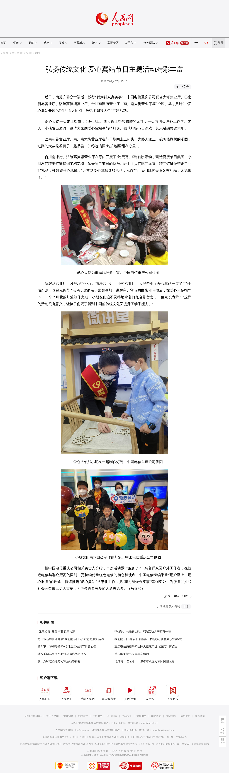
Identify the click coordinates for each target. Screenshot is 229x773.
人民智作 (172, 692)
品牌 (28, 53)
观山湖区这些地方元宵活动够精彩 (59, 661)
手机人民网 (87, 692)
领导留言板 (109, 692)
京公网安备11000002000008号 (193, 744)
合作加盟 (112, 716)
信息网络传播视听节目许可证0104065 (40, 744)
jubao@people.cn (149, 723)
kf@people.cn (82, 730)
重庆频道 (17, 53)
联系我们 (200, 716)
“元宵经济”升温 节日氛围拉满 (56, 631)
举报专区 (113, 42)
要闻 (37, 53)
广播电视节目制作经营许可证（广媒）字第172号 (160, 737)
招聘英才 (83, 716)
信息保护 (185, 716)
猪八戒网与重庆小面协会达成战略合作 (62, 653)
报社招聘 (68, 716)
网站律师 (171, 716)
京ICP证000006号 (165, 744)
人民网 (4, 53)
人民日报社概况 (33, 716)
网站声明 (156, 716)
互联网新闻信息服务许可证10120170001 (64, 737)
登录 (220, 42)
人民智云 (151, 692)
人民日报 (45, 692)
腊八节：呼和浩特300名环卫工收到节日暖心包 (67, 646)
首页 (3, 42)
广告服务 (97, 716)
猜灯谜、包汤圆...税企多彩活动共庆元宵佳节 (142, 631)
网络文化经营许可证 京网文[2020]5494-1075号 (88, 744)
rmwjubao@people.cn (163, 730)
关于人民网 (52, 716)
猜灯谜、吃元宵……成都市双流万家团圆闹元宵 (144, 661)
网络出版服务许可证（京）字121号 (134, 744)
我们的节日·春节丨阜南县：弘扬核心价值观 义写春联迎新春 (152, 639)
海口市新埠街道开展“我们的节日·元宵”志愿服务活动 (71, 639)
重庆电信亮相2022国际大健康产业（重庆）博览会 (145, 646)
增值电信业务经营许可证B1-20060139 (109, 737)
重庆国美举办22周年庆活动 (131, 653)
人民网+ (66, 692)
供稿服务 (127, 716)
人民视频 (130, 692)
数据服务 (142, 716)
